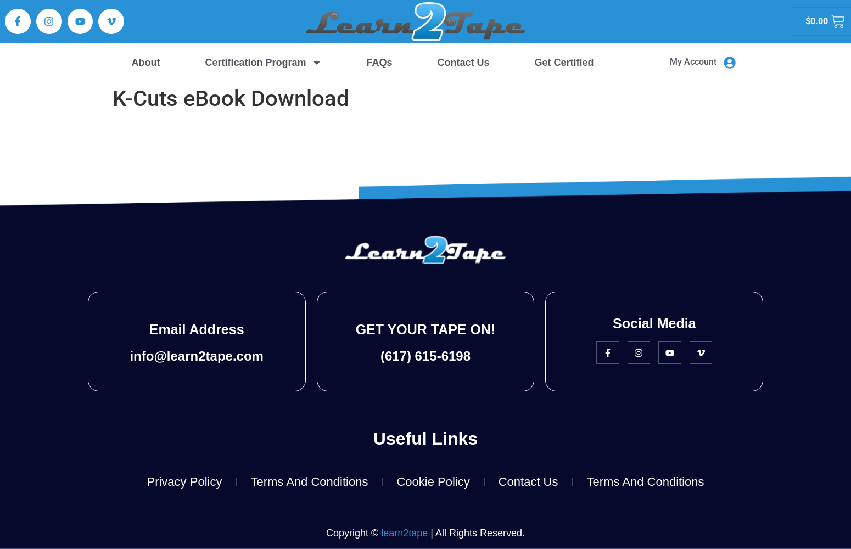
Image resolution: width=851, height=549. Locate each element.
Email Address (196, 329)
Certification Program (263, 62)
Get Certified (564, 62)
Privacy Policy (184, 482)
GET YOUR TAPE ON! (426, 329)
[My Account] (730, 63)
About (146, 62)
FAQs (380, 62)
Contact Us (464, 62)
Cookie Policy (432, 482)
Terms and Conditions (309, 482)
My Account (693, 62)
